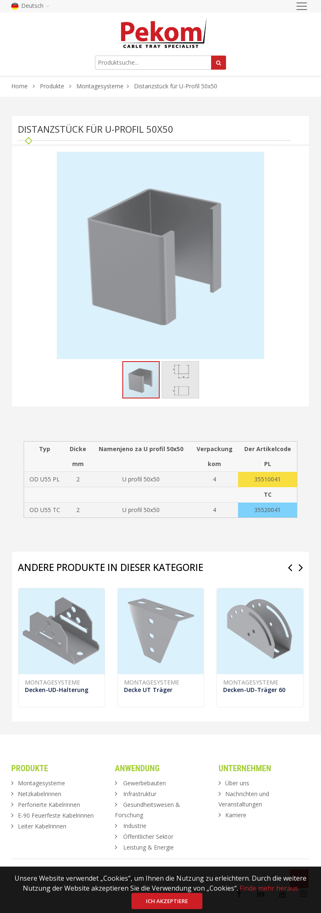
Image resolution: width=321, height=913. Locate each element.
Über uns (237, 783)
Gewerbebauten (144, 783)
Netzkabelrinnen (39, 794)
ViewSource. (184, 877)
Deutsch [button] (30, 6)
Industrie (134, 826)
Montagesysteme (100, 86)
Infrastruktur (139, 794)
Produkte (53, 86)
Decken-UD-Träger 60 (254, 690)
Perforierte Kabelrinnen (49, 805)
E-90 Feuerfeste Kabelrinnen (56, 815)
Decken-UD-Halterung (56, 690)
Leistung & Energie (148, 847)
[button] (256, 159)
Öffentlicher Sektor (148, 836)
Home (19, 86)
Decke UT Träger (148, 690)
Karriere (235, 815)
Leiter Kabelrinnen (42, 826)
